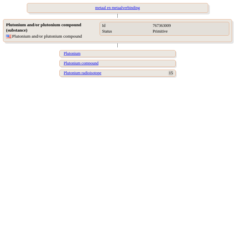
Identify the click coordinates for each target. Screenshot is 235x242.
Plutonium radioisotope (82, 73)
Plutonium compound (81, 63)
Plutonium (72, 53)
